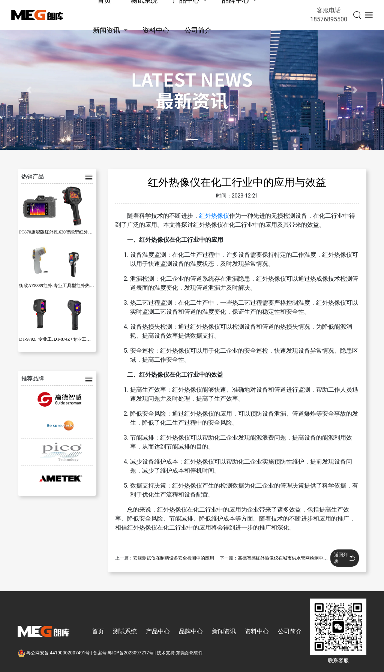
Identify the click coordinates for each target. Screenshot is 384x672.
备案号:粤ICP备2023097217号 (123, 653)
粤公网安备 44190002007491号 (54, 653)
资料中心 (156, 30)
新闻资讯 (106, 30)
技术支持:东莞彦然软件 (180, 653)
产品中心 (158, 631)
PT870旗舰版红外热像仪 (43, 232)
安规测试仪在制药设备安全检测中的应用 (173, 558)
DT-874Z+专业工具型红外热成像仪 (88, 339)
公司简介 (198, 30)
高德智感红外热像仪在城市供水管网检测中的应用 (287, 558)
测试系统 (125, 631)
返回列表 (344, 558)
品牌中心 (191, 631)
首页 (98, 631)
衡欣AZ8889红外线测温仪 (44, 285)
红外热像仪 (214, 215)
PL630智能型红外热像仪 (78, 232)
